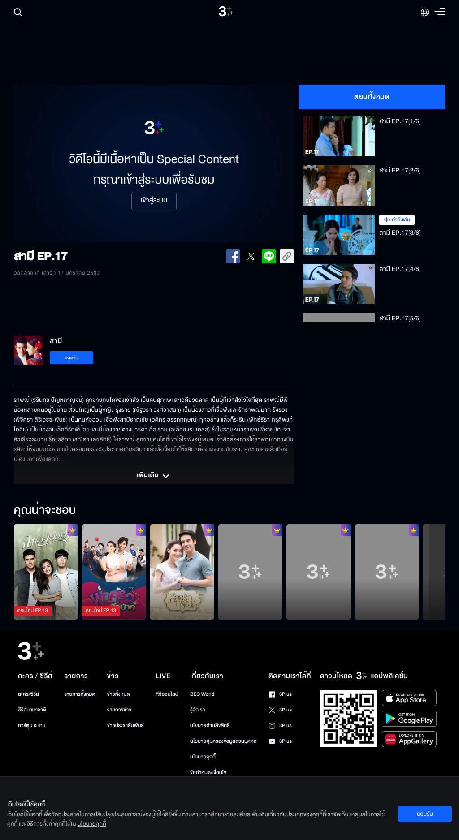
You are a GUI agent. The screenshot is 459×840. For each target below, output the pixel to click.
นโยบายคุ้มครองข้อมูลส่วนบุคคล (223, 741)
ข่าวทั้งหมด (118, 694)
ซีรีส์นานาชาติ (32, 710)
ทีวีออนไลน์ (167, 694)
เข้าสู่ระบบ (154, 200)
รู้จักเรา (197, 710)
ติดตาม (71, 358)
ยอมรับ (425, 814)
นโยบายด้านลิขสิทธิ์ (210, 725)
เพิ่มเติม (154, 476)
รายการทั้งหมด (79, 694)
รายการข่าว (119, 710)
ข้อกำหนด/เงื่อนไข (208, 772)
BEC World (202, 694)
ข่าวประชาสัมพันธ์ (125, 725)
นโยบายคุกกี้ (203, 757)
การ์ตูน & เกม (32, 725)
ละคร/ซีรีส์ (28, 694)
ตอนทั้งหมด (372, 97)
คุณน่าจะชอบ (45, 511)
